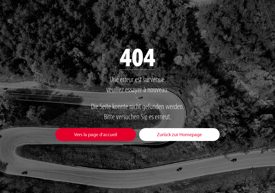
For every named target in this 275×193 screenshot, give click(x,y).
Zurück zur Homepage (179, 134)
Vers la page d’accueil (95, 134)
